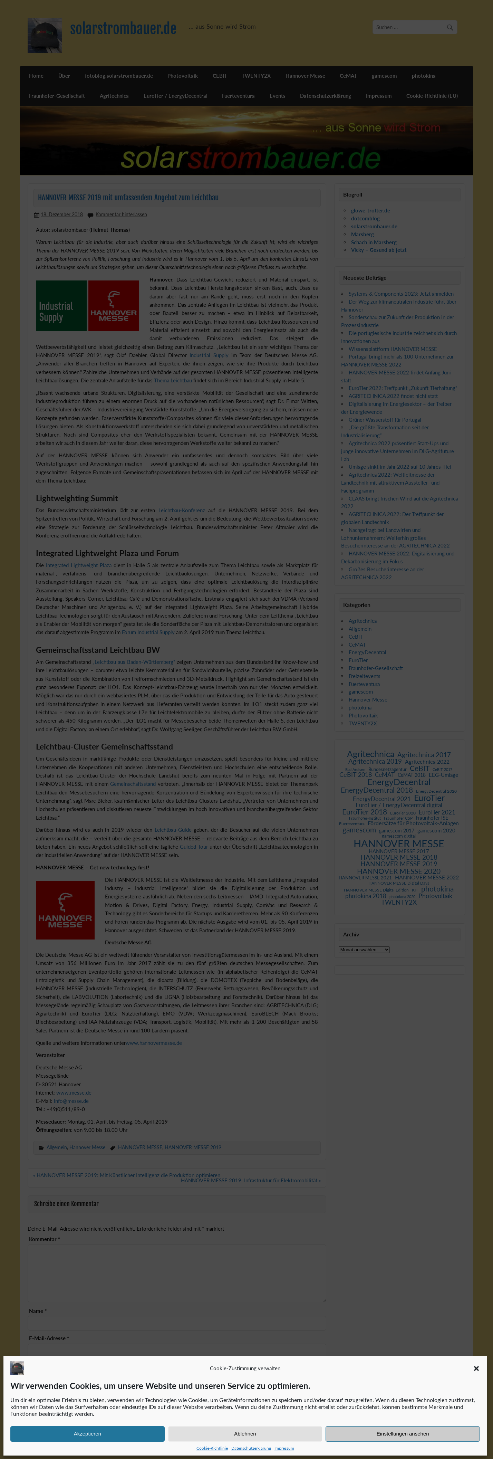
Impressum (284, 1448)
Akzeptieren (87, 1434)
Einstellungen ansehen (403, 1434)
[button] (476, 1368)
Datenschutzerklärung (251, 1448)
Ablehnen (245, 1434)
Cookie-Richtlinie (212, 1448)
